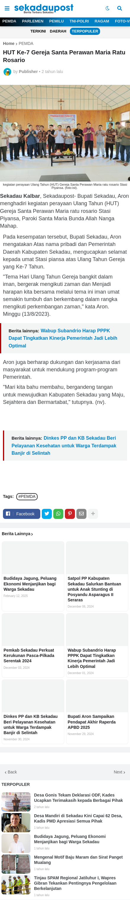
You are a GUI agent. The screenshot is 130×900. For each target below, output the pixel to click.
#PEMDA (27, 496)
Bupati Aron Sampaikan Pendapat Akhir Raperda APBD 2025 (92, 721)
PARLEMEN (33, 21)
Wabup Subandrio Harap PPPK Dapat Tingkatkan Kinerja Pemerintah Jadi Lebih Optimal (63, 338)
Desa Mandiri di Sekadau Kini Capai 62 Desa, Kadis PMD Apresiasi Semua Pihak (78, 818)
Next (118, 772)
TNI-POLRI (79, 21)
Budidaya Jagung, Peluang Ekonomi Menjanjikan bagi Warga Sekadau (30, 583)
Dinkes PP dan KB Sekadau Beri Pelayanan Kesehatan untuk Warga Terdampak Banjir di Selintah (64, 445)
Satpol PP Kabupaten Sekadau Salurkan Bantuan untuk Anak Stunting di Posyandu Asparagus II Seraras (94, 589)
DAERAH (58, 31)
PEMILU (56, 21)
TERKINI (38, 31)
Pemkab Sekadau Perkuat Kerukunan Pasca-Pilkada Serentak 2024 (29, 655)
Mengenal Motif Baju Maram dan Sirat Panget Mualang (78, 860)
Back (12, 772)
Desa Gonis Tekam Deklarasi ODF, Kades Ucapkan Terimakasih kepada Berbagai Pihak (78, 798)
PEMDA (9, 21)
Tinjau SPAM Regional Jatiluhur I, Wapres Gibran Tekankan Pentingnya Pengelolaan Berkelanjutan (75, 883)
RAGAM (102, 21)
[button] (7, 9)
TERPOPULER (85, 31)
